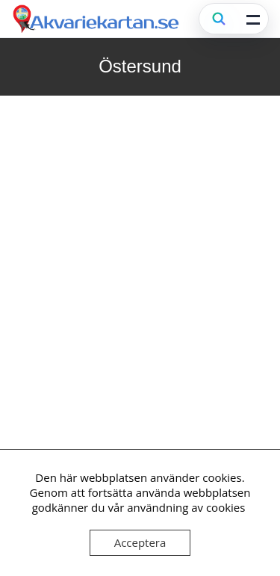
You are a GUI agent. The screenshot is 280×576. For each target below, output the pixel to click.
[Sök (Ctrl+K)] (218, 19)
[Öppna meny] (253, 19)
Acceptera (140, 542)
